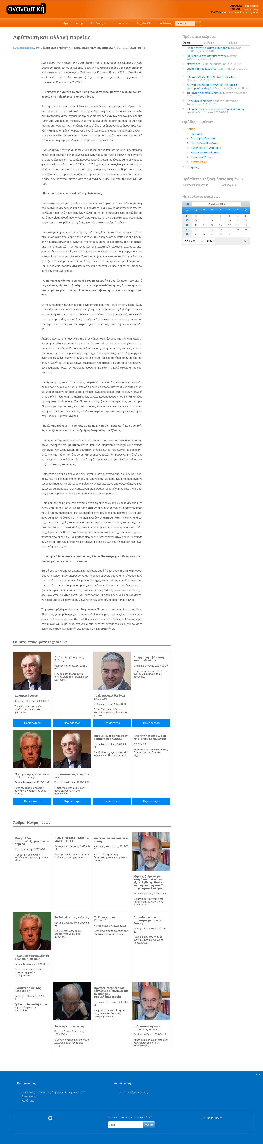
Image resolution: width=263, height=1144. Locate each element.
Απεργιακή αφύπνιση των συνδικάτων (149, 659)
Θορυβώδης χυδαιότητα (217, 70)
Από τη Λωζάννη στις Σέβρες (69, 659)
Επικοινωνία (119, 23)
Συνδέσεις (163, 23)
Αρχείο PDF (142, 23)
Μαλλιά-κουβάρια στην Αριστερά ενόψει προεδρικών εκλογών (218, 86)
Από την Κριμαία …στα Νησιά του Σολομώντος (150, 737)
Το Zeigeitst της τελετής (71, 917)
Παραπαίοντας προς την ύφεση (71, 775)
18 (187, 234)
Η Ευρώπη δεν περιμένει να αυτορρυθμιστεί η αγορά (215, 110)
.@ (134, 1092)
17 (187, 229)
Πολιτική (196, 133)
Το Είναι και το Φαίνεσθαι (104, 919)
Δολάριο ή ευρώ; (26, 695)
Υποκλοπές (214, 64)
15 (187, 220)
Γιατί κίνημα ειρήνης (212, 102)
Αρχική (68, 23)
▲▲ (257, 1074)
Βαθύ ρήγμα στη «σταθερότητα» (212, 57)
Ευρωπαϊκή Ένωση (202, 157)
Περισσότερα (32, 723)
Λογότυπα (28, 1100)
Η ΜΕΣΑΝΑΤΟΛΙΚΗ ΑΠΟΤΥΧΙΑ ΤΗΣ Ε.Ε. (211, 78)
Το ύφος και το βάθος (69, 1026)
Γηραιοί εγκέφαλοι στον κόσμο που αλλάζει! (111, 737)
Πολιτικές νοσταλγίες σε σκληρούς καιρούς (32, 957)
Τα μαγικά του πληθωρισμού (217, 94)
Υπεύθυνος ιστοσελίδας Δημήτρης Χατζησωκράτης (53, 1092)
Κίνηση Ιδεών (199, 161)
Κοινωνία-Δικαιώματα (205, 152)
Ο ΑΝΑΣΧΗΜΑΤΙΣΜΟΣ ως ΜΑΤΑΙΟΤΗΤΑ (71, 839)
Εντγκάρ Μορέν (23, 47)
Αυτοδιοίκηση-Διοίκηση (206, 147)
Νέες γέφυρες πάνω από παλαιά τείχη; (32, 775)
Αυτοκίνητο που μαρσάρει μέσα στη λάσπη (148, 920)
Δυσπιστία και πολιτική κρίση (111, 839)
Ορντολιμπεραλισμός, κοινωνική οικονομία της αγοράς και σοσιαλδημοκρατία (111, 992)
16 (187, 225)
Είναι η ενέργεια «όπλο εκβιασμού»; (214, 49)
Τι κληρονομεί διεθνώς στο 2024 (110, 697)
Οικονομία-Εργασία (203, 138)
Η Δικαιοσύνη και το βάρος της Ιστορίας (148, 1028)
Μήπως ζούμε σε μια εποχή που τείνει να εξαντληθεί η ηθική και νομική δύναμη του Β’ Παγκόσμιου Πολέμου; (150, 882)
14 (187, 216)
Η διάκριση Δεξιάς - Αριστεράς (29, 989)
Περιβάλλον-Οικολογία (205, 143)
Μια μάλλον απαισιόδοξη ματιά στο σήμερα (32, 841)
